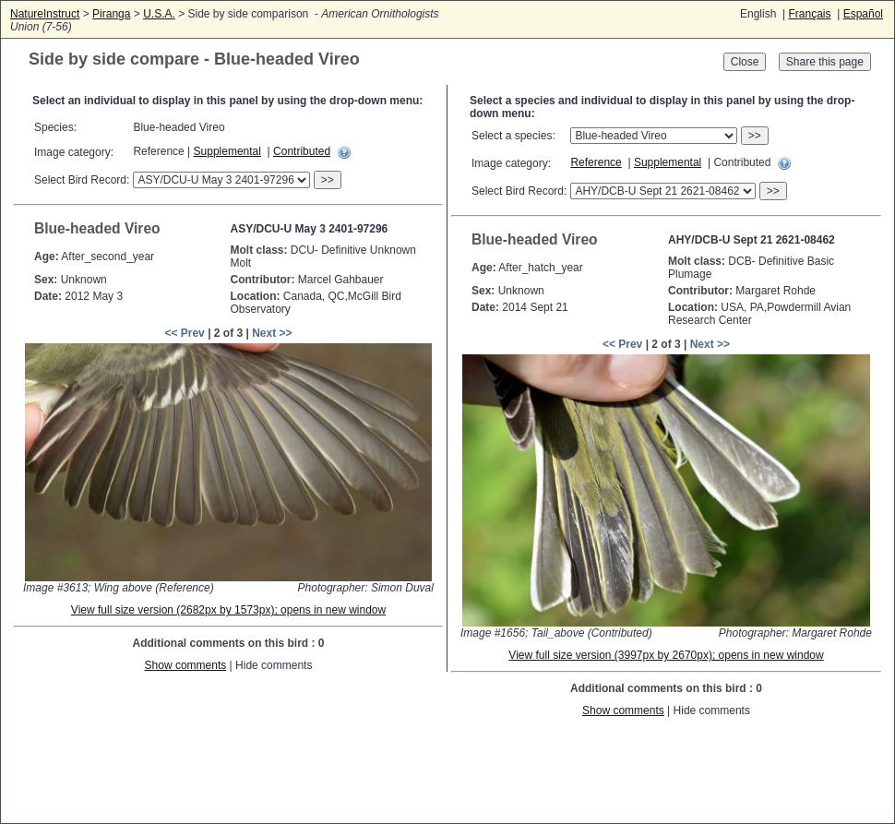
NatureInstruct (44, 13)
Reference (595, 162)
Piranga (111, 13)
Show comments (186, 665)
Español (863, 13)
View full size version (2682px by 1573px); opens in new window (228, 609)
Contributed (301, 151)
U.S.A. (159, 13)
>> (327, 179)
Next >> (272, 333)
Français (809, 13)
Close (745, 61)
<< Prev (184, 333)
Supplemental (227, 151)
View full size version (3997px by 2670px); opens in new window (665, 655)
